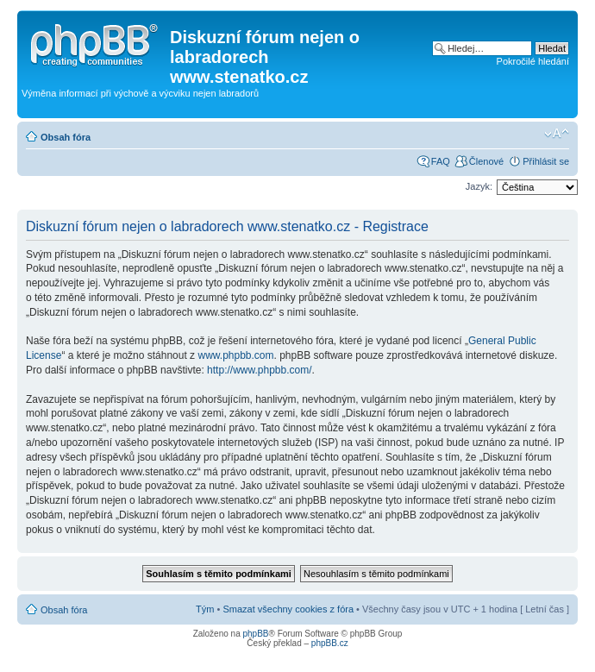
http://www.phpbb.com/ (259, 370)
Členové (486, 161)
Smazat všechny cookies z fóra (288, 609)
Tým (205, 609)
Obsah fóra (66, 137)
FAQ (440, 161)
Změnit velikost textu (556, 133)
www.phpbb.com (235, 355)
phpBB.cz (329, 643)
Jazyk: (479, 186)
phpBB (255, 633)
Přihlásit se (546, 161)
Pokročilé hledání (533, 61)
